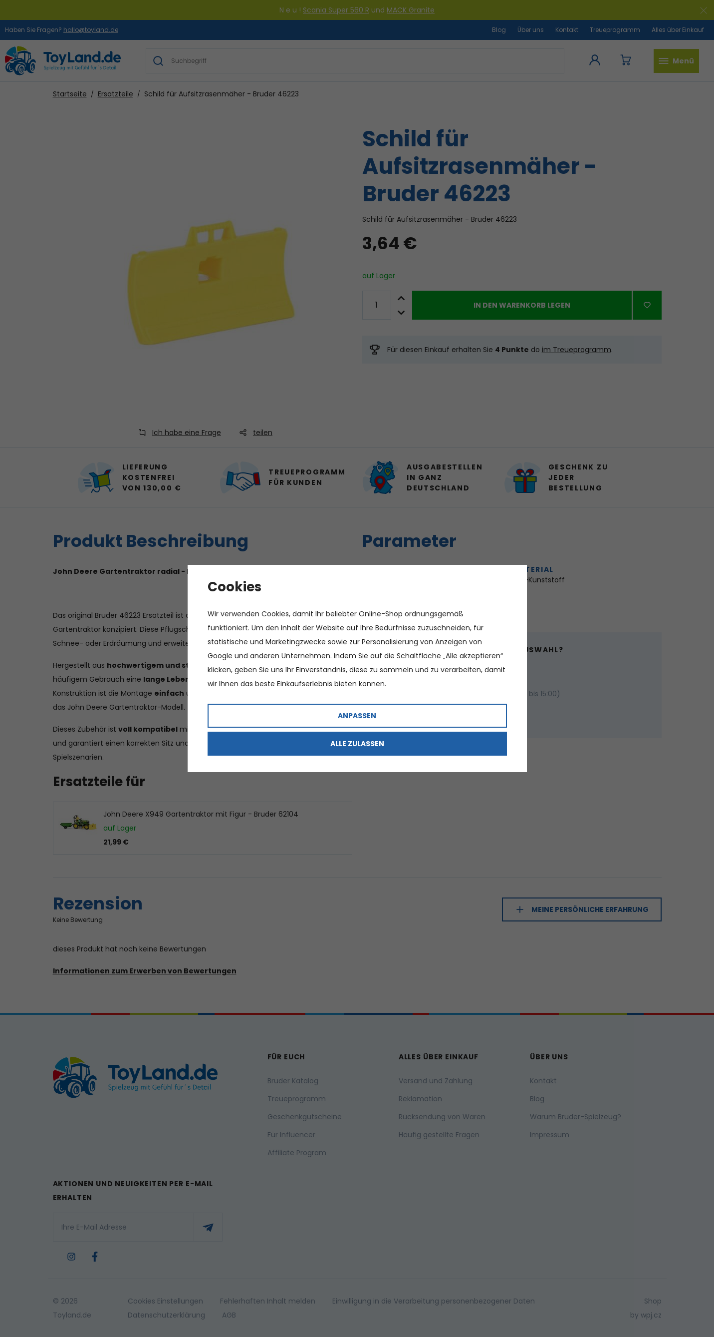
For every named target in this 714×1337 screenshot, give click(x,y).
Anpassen (357, 716)
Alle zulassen (357, 744)
